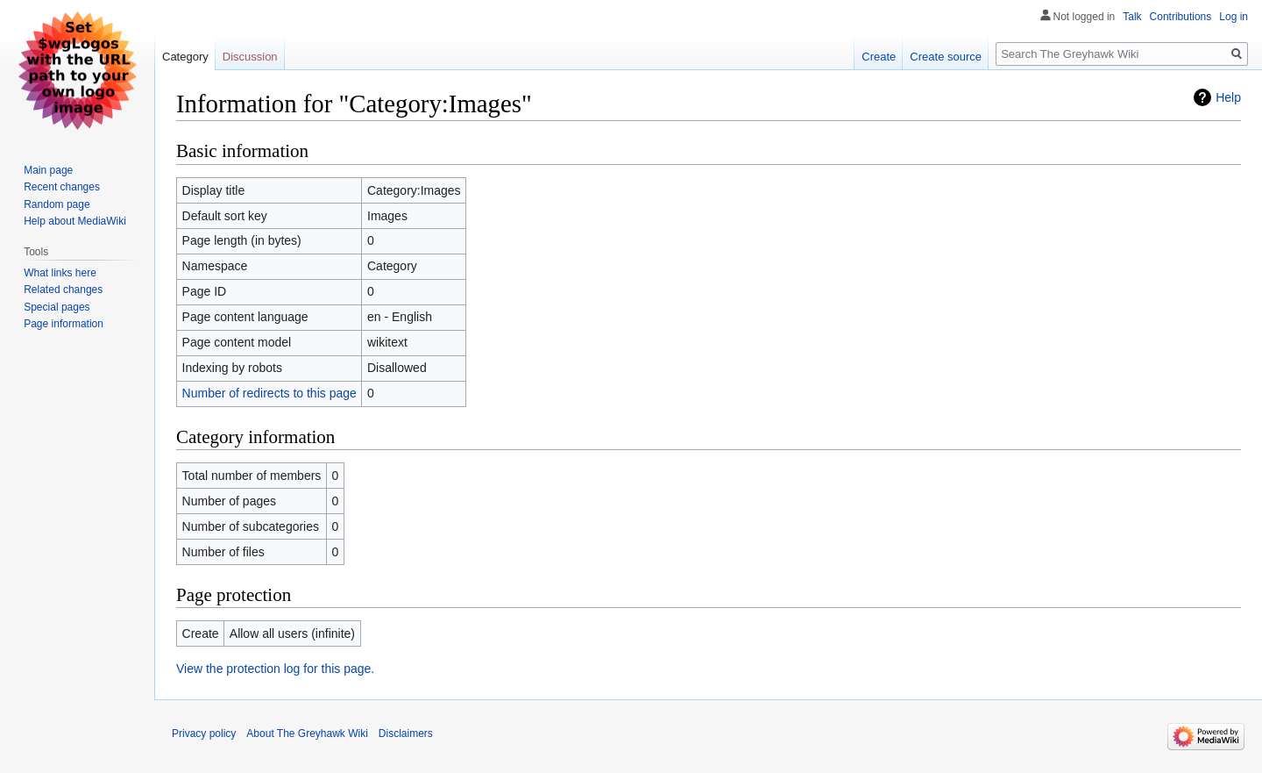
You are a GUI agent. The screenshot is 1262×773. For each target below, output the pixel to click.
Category (185, 56)
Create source (946, 56)
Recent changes (62, 187)
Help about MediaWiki (75, 221)
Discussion (250, 56)
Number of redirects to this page (269, 393)
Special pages (56, 307)
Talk (1132, 17)
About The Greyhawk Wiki (307, 733)
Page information (63, 324)
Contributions (1181, 17)
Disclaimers (406, 733)
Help (1228, 97)
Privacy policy (204, 733)
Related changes (63, 289)
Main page (48, 170)
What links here (60, 273)
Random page (56, 204)
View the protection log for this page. (275, 669)
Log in (1233, 17)
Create (878, 56)
